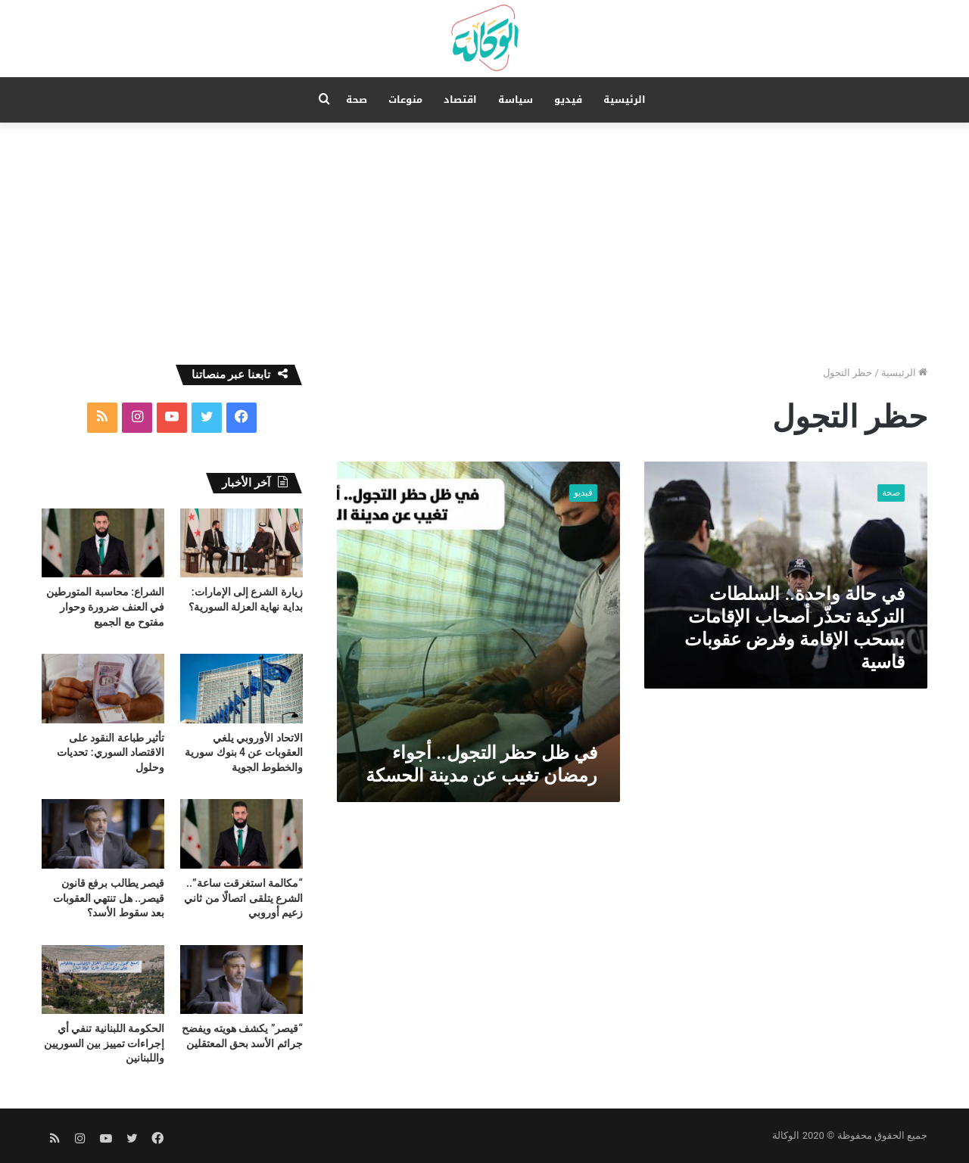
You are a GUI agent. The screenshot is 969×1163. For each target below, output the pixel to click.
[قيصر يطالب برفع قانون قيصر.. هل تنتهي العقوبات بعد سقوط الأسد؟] (103, 833)
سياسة (515, 99)
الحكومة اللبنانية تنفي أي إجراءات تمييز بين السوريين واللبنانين (104, 1043)
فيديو (568, 99)
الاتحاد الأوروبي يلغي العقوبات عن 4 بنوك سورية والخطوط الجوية (244, 752)
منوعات (405, 99)
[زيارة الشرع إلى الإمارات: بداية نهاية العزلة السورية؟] (241, 542)
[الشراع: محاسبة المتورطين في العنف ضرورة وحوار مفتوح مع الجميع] (103, 542)
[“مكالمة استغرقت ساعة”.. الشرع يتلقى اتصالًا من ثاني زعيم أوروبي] (241, 833)
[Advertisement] (484, 236)
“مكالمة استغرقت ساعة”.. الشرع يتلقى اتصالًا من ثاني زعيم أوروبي (243, 898)
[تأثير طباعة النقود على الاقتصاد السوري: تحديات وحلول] (103, 688)
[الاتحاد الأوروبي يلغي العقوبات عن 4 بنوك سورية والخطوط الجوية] (241, 688)
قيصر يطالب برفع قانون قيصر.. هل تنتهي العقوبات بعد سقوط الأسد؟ (108, 898)
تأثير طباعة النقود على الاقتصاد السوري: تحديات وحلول (110, 752)
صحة (356, 99)
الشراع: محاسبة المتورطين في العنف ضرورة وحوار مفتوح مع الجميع (105, 606)
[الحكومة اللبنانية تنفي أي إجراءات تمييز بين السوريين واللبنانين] (103, 979)
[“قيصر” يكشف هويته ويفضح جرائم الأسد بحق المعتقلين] (241, 979)
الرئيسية (624, 99)
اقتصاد (460, 99)
